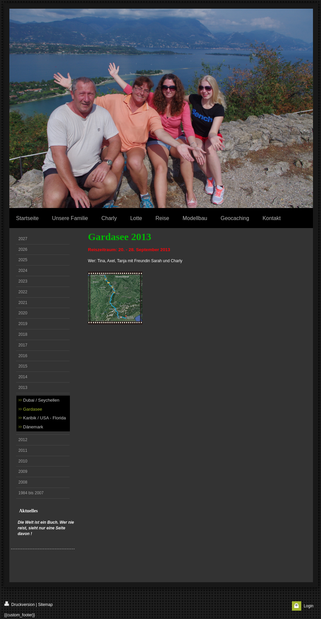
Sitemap (45, 604)
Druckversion (19, 604)
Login (308, 606)
